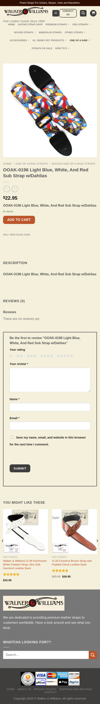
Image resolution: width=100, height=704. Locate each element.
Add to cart (19, 219)
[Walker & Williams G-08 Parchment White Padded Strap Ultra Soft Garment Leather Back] (25, 531)
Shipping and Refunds (75, 689)
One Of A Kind (80, 40)
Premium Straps (58, 24)
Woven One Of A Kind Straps (73, 163)
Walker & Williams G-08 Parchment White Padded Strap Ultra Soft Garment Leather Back (25, 564)
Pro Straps (82, 24)
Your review (19, 364)
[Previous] (3, 549)
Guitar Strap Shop (30, 24)
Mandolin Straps (50, 32)
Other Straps (75, 32)
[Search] (83, 13)
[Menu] (55, 13)
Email (14, 418)
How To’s (62, 48)
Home (11, 24)
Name (15, 399)
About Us (24, 689)
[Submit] (93, 655)
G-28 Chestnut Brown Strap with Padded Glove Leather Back (72, 562)
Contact (50, 692)
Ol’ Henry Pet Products (50, 40)
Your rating (17, 349)
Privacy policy (45, 689)
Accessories (20, 40)
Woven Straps (25, 32)
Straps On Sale (42, 48)
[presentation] (38, 455)
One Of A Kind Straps (31, 163)
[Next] (97, 549)
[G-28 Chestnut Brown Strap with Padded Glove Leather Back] (74, 531)
